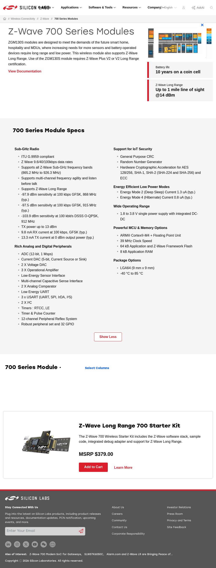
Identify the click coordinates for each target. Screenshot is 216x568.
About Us (118, 507)
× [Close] (202, 25)
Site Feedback (176, 527)
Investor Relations (179, 507)
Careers (117, 514)
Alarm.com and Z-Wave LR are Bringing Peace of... (140, 554)
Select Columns (97, 368)
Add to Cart (93, 467)
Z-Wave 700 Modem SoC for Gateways (55, 554)
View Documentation (24, 71)
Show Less (107, 337)
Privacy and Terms (179, 520)
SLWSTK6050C (93, 554)
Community (119, 520)
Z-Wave (44, 18)
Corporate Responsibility (128, 534)
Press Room (175, 514)
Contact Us (119, 527)
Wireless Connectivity (23, 18)
